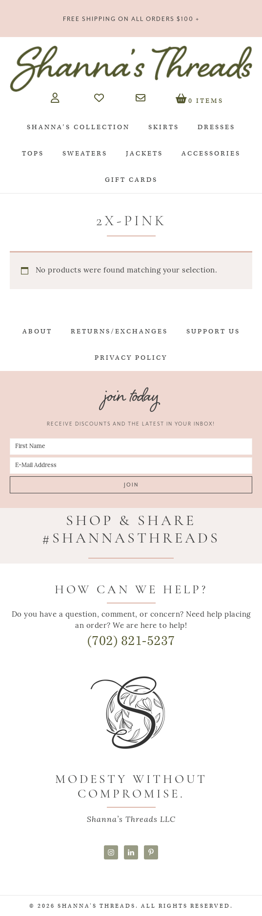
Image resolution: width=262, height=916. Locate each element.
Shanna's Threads (131, 68)
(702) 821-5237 (131, 641)
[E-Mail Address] (131, 465)
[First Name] (131, 446)
